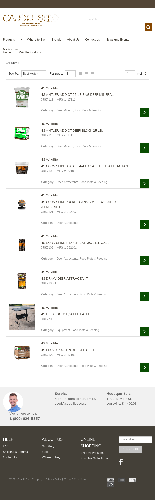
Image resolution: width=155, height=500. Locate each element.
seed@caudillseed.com (72, 404)
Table (91, 73)
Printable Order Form (94, 458)
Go (148, 27)
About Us (73, 39)
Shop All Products (92, 453)
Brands (56, 39)
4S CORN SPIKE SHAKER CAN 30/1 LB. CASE (75, 243)
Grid (79, 73)
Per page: (56, 73)
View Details (144, 112)
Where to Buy (36, 39)
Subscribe (131, 449)
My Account (11, 49)
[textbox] (119, 19)
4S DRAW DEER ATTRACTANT (64, 278)
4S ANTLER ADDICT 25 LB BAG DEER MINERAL (77, 95)
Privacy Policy (53, 479)
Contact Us (92, 39)
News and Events (117, 39)
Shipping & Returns (15, 452)
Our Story (48, 446)
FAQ (6, 446)
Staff (45, 452)
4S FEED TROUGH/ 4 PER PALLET (66, 314)
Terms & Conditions (75, 479)
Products (9, 39)
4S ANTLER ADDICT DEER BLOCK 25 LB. (72, 130)
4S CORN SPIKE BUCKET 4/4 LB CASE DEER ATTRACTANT (85, 166)
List (85, 73)
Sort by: (13, 73)
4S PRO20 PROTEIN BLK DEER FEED (68, 350)
